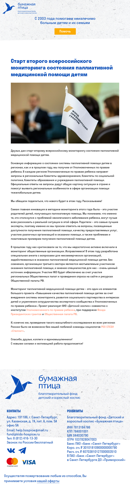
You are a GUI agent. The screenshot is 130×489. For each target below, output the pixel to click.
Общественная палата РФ (61, 314)
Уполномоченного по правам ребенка (50, 310)
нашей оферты (48, 481)
